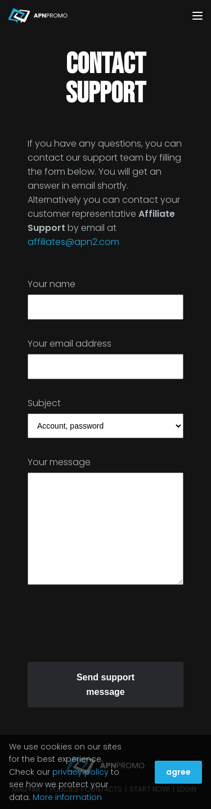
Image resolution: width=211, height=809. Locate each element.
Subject (44, 403)
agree (178, 772)
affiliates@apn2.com (73, 241)
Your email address (69, 343)
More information (67, 797)
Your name (51, 284)
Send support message (105, 684)
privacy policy (80, 772)
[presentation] (113, 627)
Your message (59, 462)
